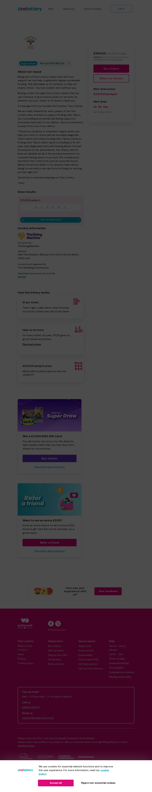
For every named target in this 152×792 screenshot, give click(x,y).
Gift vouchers (56, 650)
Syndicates (54, 659)
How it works (86, 650)
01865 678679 (31, 707)
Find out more (32, 344)
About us (68, 9)
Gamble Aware (26, 745)
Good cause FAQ (88, 659)
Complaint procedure (121, 672)
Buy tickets (111, 69)
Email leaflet (86, 655)
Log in (121, 8)
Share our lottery (111, 78)
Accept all (56, 782)
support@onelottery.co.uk (38, 718)
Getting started (88, 664)
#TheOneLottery (57, 630)
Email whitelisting (119, 663)
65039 (22, 277)
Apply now (85, 646)
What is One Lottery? (25, 647)
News (21, 654)
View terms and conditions (49, 467)
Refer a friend (49, 543)
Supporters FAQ (57, 655)
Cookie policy (26, 663)
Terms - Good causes (117, 647)
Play (50, 9)
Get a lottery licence (91, 668)
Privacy (22, 658)
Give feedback (108, 591)
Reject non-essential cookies (98, 782)
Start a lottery (93, 9)
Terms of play (117, 658)
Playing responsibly (120, 676)
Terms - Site (116, 654)
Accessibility (116, 667)
